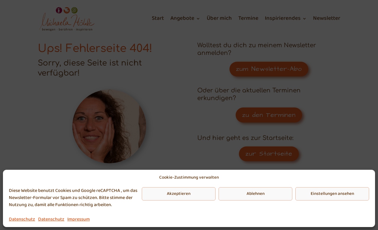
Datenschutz (22, 219)
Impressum (78, 219)
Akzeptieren (178, 193)
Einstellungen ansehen (332, 193)
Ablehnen (256, 193)
